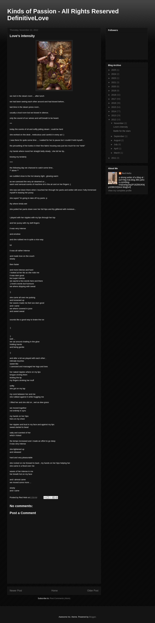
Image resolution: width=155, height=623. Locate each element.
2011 (114, 158)
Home (54, 590)
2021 (114, 82)
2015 (114, 107)
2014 (114, 111)
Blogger (92, 617)
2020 (114, 86)
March (117, 153)
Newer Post (16, 590)
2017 (114, 99)
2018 (114, 95)
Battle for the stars (122, 131)
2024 (114, 74)
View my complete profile (120, 190)
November (119, 123)
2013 (114, 115)
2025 (114, 70)
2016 (114, 103)
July (116, 144)
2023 (114, 78)
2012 (114, 119)
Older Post (92, 590)
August (117, 140)
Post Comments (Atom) (60, 598)
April (116, 148)
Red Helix (127, 173)
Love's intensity (120, 127)
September (119, 136)
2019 (114, 90)
